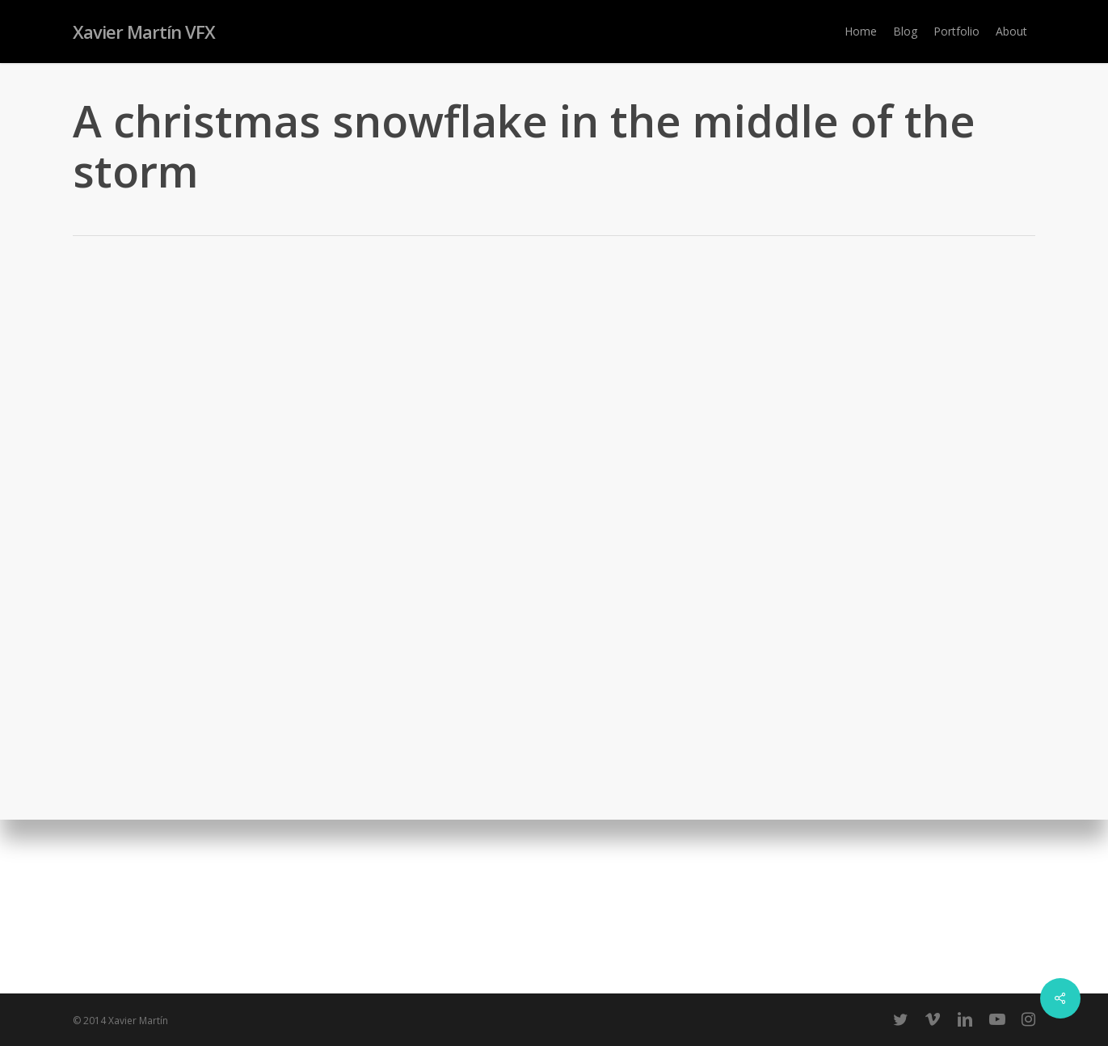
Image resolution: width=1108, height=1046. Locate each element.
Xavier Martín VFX (144, 31)
